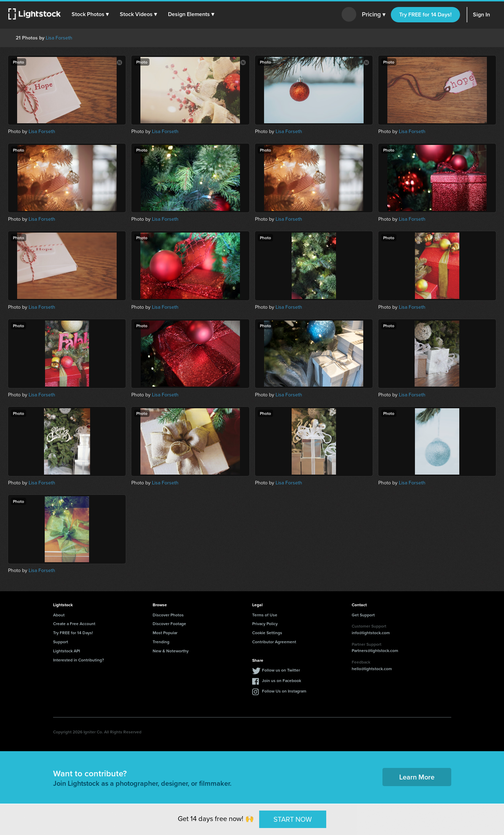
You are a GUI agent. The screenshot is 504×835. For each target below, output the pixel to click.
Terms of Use (264, 615)
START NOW (292, 819)
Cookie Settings (267, 633)
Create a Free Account (74, 624)
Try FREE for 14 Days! (425, 14)
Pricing (373, 14)
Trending (161, 642)
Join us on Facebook (281, 680)
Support (60, 642)
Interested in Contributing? (78, 660)
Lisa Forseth (59, 38)
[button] (90, 14)
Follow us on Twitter (281, 670)
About (59, 615)
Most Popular (165, 633)
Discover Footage (169, 624)
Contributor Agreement (274, 642)
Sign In (481, 14)
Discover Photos (168, 615)
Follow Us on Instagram (284, 691)
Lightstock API (66, 651)
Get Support (363, 615)
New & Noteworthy (171, 651)
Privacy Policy (265, 624)
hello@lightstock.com (372, 669)
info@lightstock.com (371, 633)
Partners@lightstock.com (375, 650)
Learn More (416, 777)
